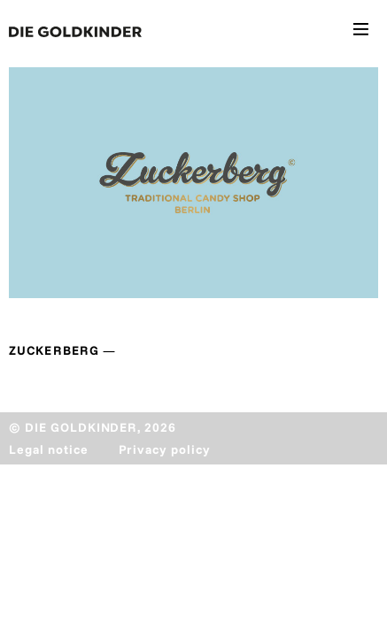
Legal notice (49, 449)
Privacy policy (165, 449)
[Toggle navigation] (361, 32)
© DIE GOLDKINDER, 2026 (92, 427)
